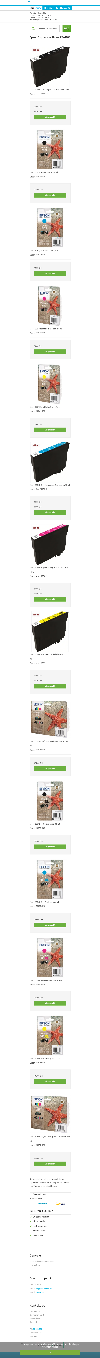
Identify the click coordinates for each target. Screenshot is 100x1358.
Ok (50, 1352)
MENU (48, 8)
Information (35, 1265)
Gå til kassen (63, 8)
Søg (66, 28)
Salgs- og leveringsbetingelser (42, 1261)
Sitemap (33, 1336)
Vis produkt (50, 117)
